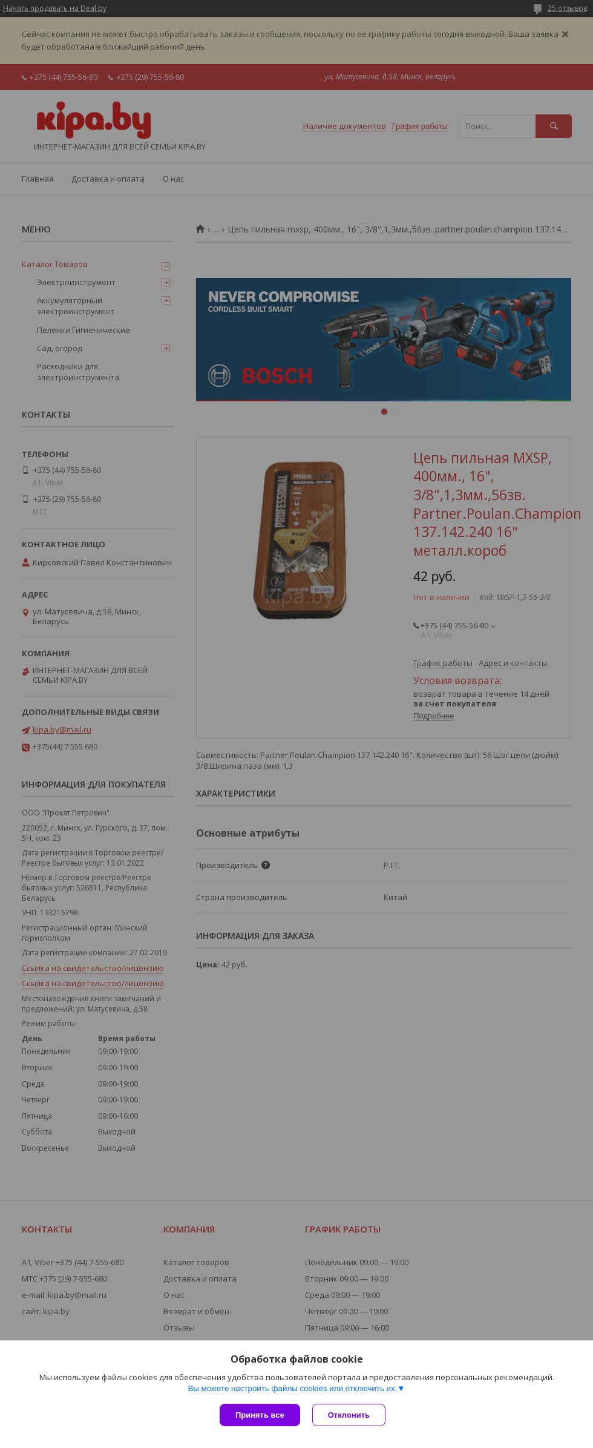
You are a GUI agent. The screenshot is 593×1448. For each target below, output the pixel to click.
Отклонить (349, 1415)
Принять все (259, 1415)
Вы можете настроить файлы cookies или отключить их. (292, 1388)
